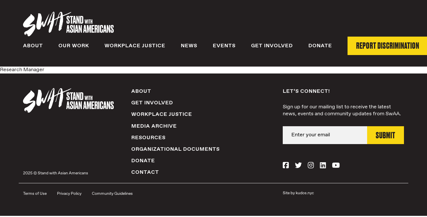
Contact (145, 172)
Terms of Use (35, 193)
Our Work (73, 45)
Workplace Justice (135, 45)
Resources (148, 137)
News (189, 45)
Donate (320, 45)
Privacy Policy (69, 193)
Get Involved (272, 45)
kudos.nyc (305, 193)
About (33, 45)
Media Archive (154, 126)
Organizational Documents (175, 149)
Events (224, 45)
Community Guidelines (112, 193)
